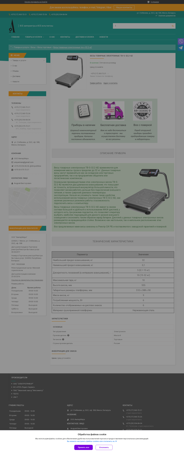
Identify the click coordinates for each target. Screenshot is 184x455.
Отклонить (104, 447)
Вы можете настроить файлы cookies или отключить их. (91, 441)
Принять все (83, 447)
